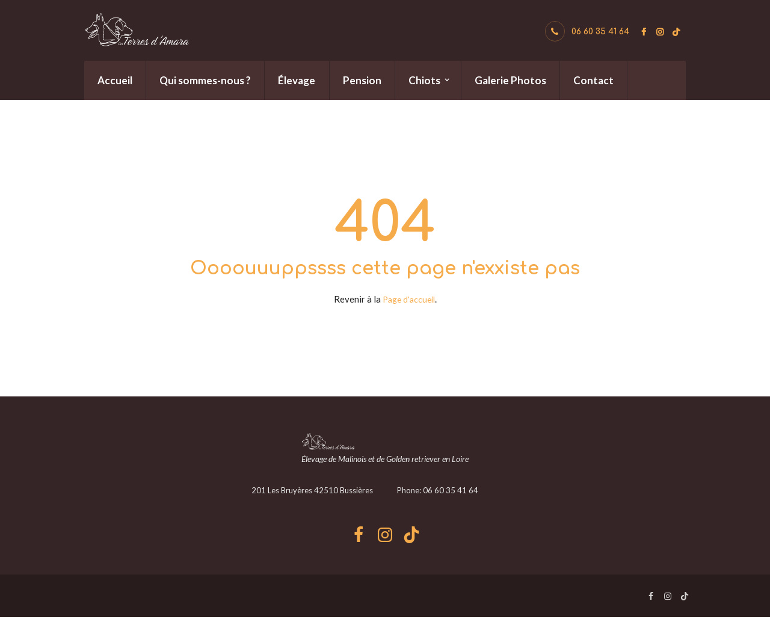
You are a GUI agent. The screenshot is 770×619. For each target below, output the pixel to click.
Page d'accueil (408, 299)
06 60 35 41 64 (600, 31)
